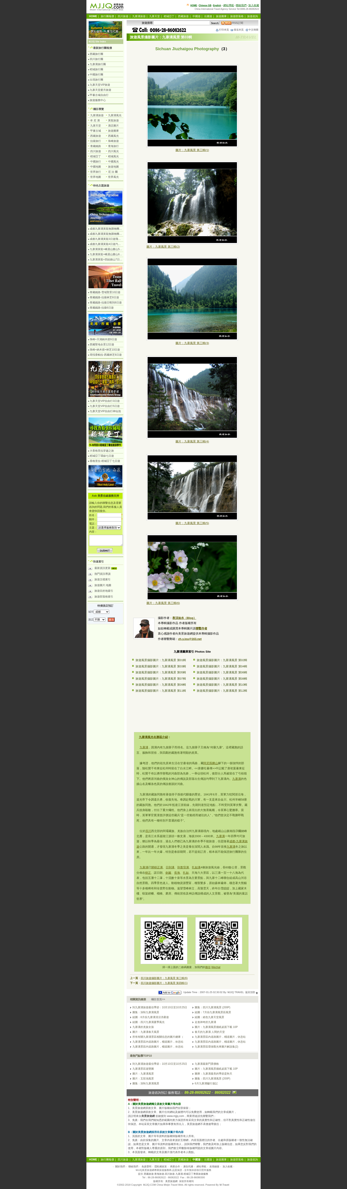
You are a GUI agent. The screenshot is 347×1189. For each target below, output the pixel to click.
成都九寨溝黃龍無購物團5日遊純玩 (111, 233)
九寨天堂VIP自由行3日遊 (105, 401)
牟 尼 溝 (95, 120)
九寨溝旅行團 (98, 64)
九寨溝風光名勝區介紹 (153, 737)
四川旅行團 (96, 59)
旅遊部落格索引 (100, 597)
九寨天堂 (154, 16)
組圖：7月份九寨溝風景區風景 (213, 1012)
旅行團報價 (107, 16)
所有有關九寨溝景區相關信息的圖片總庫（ (157, 1036)
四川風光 (113, 151)
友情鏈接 (214, 1166)
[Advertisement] (192, 712)
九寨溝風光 (114, 115)
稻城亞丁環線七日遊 (102, 455)
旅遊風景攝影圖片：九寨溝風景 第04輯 (222, 666)
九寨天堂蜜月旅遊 (100, 89)
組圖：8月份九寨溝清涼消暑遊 (150, 1017)
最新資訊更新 (103, 568)
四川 (148, 831)
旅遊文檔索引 (99, 580)
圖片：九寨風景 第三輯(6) (163, 603)
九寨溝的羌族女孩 (143, 1027)
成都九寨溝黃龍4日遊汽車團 (106, 244)
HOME (193, 5)
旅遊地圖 (113, 166)
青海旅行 (113, 146)
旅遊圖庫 (221, 16)
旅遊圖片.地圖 (99, 586)
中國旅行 (95, 161)
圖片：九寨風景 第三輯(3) (192, 343)
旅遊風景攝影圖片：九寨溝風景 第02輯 (222, 660)
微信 (208, 967)
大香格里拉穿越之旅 (102, 450)
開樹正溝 (157, 867)
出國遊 (208, 16)
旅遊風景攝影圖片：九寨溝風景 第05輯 (161, 672)
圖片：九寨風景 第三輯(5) (192, 523)
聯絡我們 (241, 5)
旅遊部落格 (237, 16)
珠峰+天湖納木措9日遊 (103, 339)
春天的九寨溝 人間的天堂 (210, 1031)
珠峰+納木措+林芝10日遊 (105, 349)
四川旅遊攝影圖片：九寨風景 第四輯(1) (164, 983)
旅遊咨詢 (252, 16)
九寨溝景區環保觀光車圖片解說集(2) (216, 1046)
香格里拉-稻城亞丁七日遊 (105, 461)
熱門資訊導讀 (99, 574)
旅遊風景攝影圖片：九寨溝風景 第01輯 (161, 660)
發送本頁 (237, 29)
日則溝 (170, 867)
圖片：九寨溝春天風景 (145, 1031)
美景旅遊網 (171, 1181)
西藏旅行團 (96, 54)
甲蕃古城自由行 (99, 95)
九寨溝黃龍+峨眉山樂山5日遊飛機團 (111, 249)
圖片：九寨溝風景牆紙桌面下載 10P (216, 1027)
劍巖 (168, 872)
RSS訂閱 (232, 23)
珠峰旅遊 (113, 141)
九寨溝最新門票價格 (207, 1063)
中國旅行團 (96, 74)
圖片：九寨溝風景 (143, 1073)
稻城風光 (113, 156)
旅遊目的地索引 (100, 591)
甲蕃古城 (95, 130)
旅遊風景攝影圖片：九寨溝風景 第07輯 (161, 678)
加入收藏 (253, 5)
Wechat (215, 967)
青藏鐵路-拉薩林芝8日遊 (104, 297)
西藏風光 (113, 135)
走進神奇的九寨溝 (205, 1022)
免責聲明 (146, 1166)
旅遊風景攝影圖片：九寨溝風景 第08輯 (222, 678)
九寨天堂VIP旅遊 (100, 84)
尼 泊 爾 (113, 171)
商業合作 (175, 1166)
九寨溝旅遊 (139, 16)
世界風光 (113, 176)
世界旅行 (95, 171)
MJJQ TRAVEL (236, 992)
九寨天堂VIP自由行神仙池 (105, 411)
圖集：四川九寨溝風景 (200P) (212, 1007)
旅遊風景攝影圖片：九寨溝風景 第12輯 (222, 690)
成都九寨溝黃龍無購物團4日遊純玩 (111, 228)
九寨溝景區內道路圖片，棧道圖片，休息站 (220, 1036)
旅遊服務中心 (98, 100)
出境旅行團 (96, 79)
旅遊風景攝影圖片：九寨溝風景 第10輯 (222, 684)
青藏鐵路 (95, 146)
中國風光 (113, 161)
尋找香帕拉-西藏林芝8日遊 (106, 354)
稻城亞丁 (169, 16)
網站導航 (228, 5)
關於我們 (120, 1166)
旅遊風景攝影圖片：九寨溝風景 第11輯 (161, 690)
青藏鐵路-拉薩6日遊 (102, 307)
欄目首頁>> (158, 999)
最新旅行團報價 (102, 48)
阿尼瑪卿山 (210, 763)
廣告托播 (188, 1166)
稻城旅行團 (96, 69)
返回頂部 (251, 992)
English (217, 5)
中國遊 (196, 16)
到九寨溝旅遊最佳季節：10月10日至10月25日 (159, 1007)
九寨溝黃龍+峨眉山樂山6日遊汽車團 (111, 254)
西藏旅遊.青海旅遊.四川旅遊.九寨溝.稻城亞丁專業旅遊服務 (176, 1173)
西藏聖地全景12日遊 (102, 344)
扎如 (186, 872)
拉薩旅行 (95, 141)
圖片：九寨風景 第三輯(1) (192, 150)
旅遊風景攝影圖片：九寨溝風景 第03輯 (161, 666)
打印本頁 (222, 29)
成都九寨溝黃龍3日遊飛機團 (106, 239)
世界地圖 (95, 176)
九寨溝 (144, 747)
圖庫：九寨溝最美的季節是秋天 (213, 1073)
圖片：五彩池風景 (143, 1078)
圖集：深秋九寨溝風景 (145, 1012)
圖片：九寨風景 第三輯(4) (192, 441)
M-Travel (224, 1184)
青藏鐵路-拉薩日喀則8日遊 (106, 302)
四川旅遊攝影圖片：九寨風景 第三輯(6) (164, 978)
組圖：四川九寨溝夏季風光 (148, 1022)
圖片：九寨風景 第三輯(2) (163, 246)
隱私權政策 (161, 1166)
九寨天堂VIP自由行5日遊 (105, 406)
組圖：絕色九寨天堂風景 (209, 1017)
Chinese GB (205, 5)
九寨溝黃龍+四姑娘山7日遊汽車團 (110, 259)
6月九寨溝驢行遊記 (206, 1083)
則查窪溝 (183, 867)
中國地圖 (95, 166)
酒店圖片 (113, 125)
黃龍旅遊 (113, 120)
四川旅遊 (123, 16)
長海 (177, 872)
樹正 (148, 872)
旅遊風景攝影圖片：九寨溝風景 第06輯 (222, 672)
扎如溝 (196, 867)
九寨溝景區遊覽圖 (143, 1068)
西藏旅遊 (183, 16)
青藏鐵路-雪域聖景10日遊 (105, 292)
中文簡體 (251, 29)
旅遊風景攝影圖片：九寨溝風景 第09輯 (161, 684)
